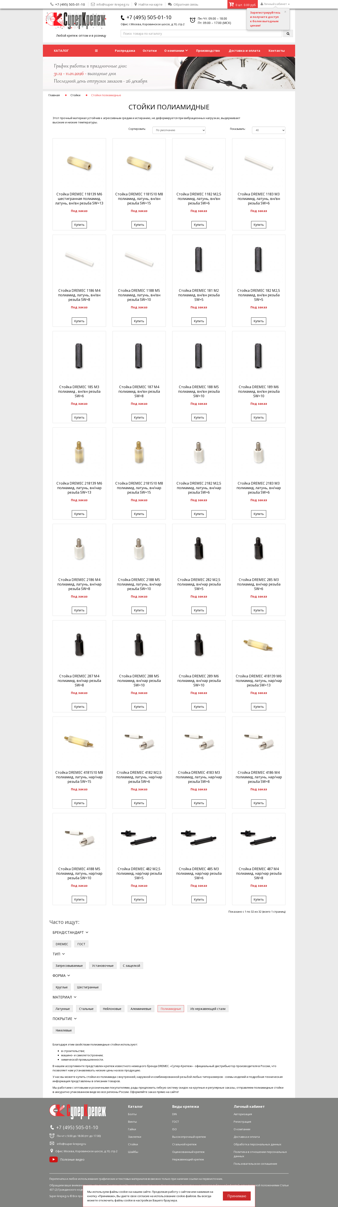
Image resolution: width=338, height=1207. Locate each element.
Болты (132, 1114)
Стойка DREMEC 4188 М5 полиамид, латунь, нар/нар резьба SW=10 (79, 873)
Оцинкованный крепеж (188, 1152)
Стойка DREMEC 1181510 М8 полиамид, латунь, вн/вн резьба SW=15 (139, 199)
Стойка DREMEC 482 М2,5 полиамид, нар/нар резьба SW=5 (139, 873)
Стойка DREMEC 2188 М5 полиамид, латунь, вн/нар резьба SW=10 (139, 584)
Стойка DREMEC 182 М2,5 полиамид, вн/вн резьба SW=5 (258, 295)
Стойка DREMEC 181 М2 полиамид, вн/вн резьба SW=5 (199, 295)
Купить (79, 225)
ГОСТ (81, 944)
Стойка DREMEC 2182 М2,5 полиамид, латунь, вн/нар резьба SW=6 (199, 488)
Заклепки (134, 1137)
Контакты (277, 51)
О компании (176, 51)
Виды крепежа (185, 1106)
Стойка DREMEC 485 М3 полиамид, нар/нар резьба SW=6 (199, 873)
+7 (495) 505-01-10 (70, 4)
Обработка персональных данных (257, 1144)
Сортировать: (137, 129)
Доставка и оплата (244, 51)
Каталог (135, 1106)
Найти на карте (149, 4)
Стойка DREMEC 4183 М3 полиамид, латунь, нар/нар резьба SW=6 (199, 777)
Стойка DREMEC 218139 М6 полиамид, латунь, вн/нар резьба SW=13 (79, 488)
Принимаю (236, 1196)
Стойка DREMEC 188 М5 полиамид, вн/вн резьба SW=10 (199, 391)
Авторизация (243, 1114)
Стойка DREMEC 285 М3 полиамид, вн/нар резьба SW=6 (258, 584)
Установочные (103, 966)
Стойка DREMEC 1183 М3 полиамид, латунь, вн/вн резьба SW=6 (259, 199)
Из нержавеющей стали (207, 1009)
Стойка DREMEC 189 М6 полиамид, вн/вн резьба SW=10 (259, 391)
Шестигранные (88, 987)
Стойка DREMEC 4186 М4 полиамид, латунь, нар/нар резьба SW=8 (259, 777)
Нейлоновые (112, 1009)
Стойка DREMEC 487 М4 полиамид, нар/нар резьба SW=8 (259, 873)
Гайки (132, 1129)
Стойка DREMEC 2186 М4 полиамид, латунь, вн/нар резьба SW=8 (79, 584)
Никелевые (64, 1030)
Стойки (75, 95)
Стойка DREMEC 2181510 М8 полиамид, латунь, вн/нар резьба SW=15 (139, 488)
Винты (132, 1122)
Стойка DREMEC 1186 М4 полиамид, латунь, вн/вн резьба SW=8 (79, 295)
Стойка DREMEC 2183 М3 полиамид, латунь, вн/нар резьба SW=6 (258, 488)
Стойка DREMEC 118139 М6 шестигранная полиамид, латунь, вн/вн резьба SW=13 (79, 199)
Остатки (150, 51)
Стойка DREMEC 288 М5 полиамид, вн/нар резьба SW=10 (139, 680)
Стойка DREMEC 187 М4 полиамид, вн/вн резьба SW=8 (139, 391)
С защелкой (131, 966)
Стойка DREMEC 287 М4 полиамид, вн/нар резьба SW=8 (79, 680)
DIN (174, 1114)
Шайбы (133, 1152)
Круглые (62, 987)
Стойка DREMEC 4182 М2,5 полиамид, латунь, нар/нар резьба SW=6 (139, 777)
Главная (54, 95)
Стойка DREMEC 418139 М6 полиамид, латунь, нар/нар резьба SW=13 (259, 680)
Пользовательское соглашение (255, 1164)
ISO (174, 1129)
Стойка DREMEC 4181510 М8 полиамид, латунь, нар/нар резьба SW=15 (79, 777)
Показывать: (238, 129)
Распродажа (125, 51)
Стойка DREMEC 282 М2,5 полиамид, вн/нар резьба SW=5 (199, 584)
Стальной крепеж (184, 1144)
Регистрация (242, 1122)
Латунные (63, 1009)
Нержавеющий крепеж (188, 1159)
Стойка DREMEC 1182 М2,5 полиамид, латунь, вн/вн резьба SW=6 (199, 199)
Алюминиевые (141, 1009)
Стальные (86, 1009)
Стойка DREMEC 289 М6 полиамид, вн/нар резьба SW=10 (199, 680)
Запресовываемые (69, 966)
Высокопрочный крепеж (189, 1137)
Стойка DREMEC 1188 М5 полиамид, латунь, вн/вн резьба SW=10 (139, 295)
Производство (208, 51)
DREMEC (62, 944)
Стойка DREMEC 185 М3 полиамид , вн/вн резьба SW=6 (79, 391)
